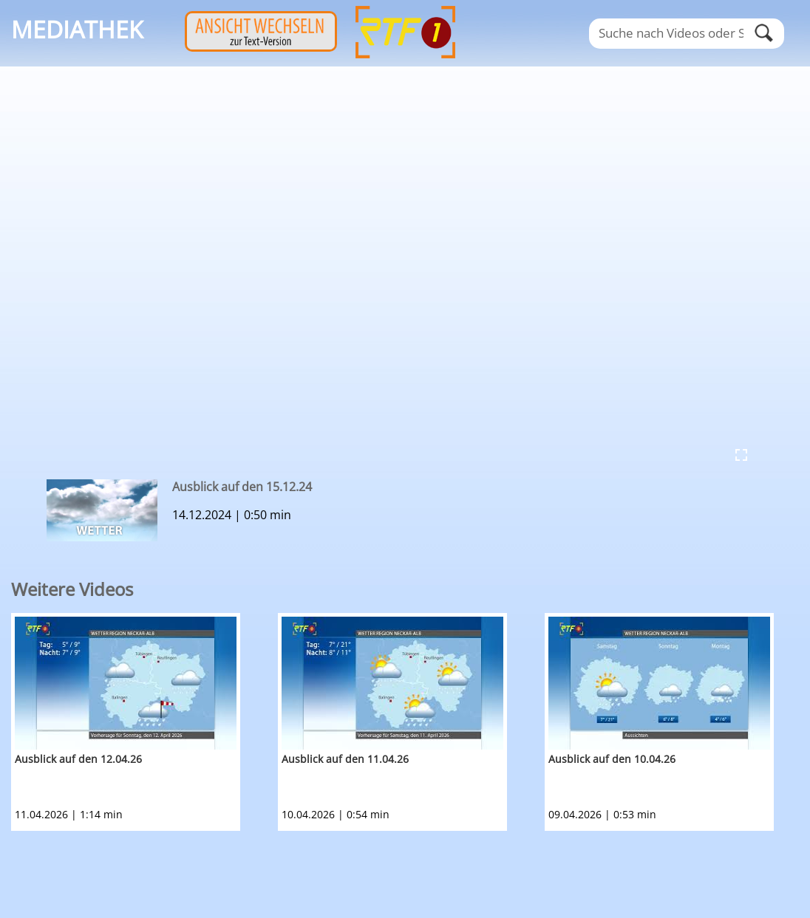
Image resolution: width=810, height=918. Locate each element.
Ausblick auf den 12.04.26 (78, 759)
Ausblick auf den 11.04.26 (345, 759)
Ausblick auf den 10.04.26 (611, 759)
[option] (144, 722)
